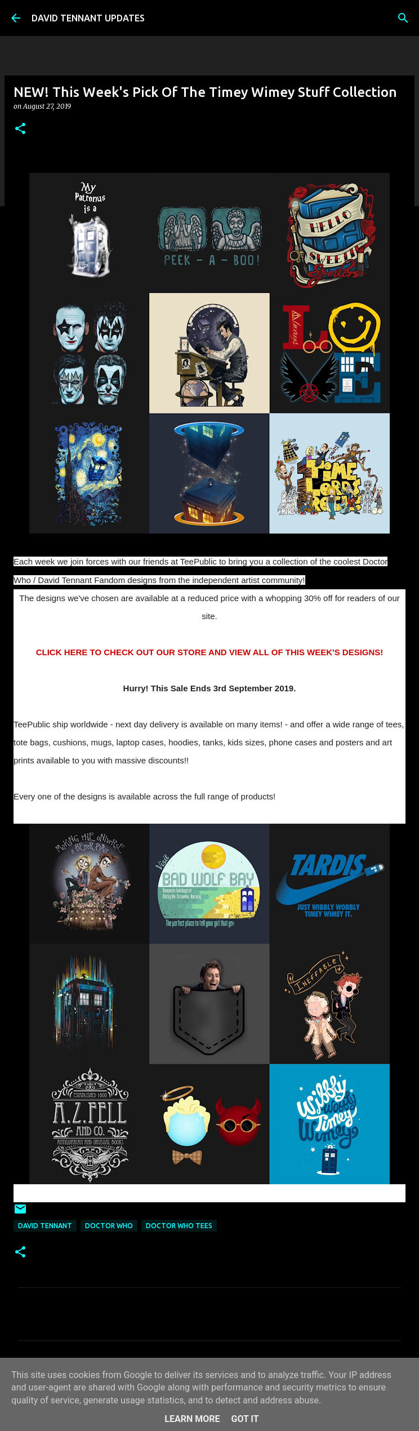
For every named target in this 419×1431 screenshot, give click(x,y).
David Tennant (45, 1225)
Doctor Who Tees (179, 1225)
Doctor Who (109, 1225)
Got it (244, 1419)
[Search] (403, 18)
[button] (20, 129)
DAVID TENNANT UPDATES (88, 18)
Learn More (192, 1419)
